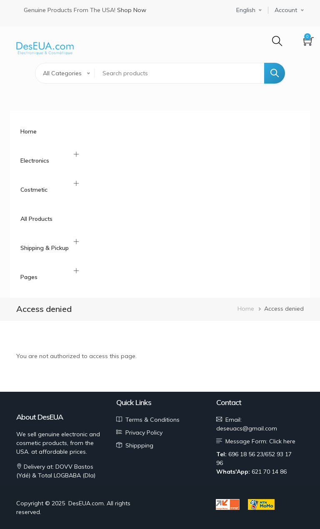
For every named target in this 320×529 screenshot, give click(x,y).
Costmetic (34, 189)
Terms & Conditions (152, 419)
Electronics (34, 160)
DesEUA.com (86, 503)
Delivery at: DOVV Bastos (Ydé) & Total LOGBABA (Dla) (55, 471)
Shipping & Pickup (44, 248)
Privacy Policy (143, 432)
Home (28, 131)
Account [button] (286, 10)
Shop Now (131, 10)
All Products (36, 218)
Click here (282, 441)
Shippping (139, 445)
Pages (29, 277)
